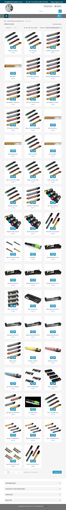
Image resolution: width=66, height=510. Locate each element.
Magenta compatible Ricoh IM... (33, 438)
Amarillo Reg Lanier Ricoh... (53, 335)
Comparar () (57, 472)
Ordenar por (42, 27)
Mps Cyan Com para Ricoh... (33, 464)
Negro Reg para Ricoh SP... (53, 257)
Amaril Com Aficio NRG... (53, 179)
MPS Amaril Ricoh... (52, 128)
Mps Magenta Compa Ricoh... (13, 102)
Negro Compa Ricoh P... (13, 309)
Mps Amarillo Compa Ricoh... (33, 76)
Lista (15, 27)
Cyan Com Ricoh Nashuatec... (13, 386)
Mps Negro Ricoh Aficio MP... (13, 464)
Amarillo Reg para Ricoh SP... (53, 283)
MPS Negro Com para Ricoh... (53, 231)
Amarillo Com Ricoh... (33, 360)
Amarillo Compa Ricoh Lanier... (53, 50)
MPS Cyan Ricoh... (53, 154)
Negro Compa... (13, 360)
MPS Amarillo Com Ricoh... (13, 128)
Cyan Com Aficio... (33, 50)
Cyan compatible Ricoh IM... (53, 438)
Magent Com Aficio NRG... (33, 179)
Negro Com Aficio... (33, 154)
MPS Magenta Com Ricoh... (53, 102)
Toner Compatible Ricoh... (33, 386)
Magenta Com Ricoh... (53, 360)
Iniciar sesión (48, 6)
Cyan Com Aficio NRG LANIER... (13, 179)
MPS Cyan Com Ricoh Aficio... (33, 102)
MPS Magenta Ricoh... (13, 154)
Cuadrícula (8, 27)
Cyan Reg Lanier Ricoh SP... (13, 335)
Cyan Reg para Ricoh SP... (13, 283)
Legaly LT (46, 506)
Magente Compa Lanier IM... (13, 231)
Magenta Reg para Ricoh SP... (33, 283)
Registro (58, 6)
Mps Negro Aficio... (33, 412)
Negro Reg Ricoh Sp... (33, 309)
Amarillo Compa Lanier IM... (33, 231)
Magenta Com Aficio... (13, 205)
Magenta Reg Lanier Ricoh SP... (33, 335)
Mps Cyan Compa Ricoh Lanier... (53, 76)
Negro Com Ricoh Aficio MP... (13, 257)
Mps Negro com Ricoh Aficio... (13, 412)
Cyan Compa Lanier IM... (53, 205)
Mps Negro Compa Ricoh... (33, 205)
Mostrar (26, 27)
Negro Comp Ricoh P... (53, 386)
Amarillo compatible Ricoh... (13, 438)
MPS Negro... (13, 76)
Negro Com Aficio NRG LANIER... (33, 128)
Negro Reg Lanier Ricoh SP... (52, 309)
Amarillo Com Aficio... (13, 50)
